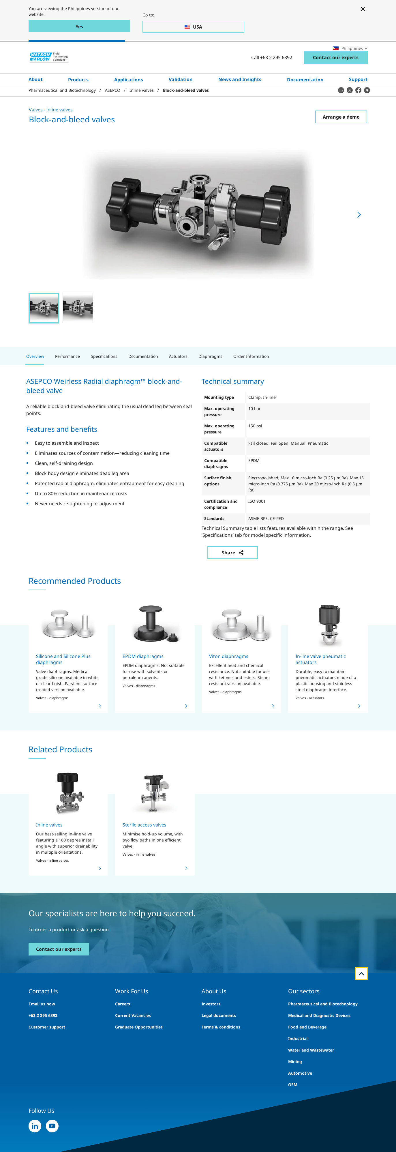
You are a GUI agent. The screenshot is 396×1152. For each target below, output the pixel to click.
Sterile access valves (144, 844)
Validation (181, 97)
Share (232, 572)
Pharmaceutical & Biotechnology (81, 51)
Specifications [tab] (104, 376)
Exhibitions (283, 50)
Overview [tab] (35, 376)
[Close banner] (362, 9)
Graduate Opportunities (139, 1047)
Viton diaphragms (228, 676)
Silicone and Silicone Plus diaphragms (63, 679)
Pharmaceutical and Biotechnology (323, 1023)
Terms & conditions (221, 1047)
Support (358, 97)
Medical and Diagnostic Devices (319, 1035)
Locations (313, 50)
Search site (220, 50)
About (36, 97)
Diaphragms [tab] (210, 376)
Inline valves (49, 844)
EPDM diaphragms (143, 676)
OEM (292, 1104)
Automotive (300, 1093)
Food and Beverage (307, 1047)
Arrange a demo (341, 137)
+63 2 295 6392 (43, 1035)
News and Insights (239, 97)
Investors (211, 1023)
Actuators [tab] (178, 376)
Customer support (47, 1047)
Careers (255, 50)
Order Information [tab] (251, 376)
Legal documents (219, 1035)
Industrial (297, 1058)
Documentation (305, 97)
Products (78, 97)
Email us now (42, 1023)
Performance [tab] (67, 376)
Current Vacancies (133, 1035)
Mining (295, 1081)
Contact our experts (336, 75)
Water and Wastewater (311, 1070)
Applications (128, 97)
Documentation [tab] (143, 376)
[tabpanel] (198, 483)
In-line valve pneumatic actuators (321, 679)
